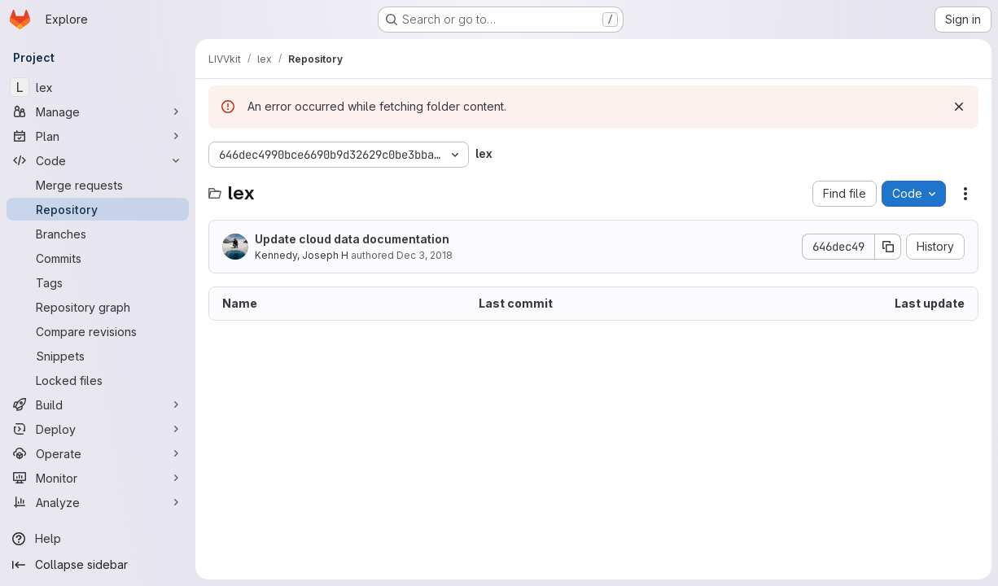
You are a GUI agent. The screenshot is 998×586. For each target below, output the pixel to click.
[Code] (98, 160)
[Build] (98, 404)
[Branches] (98, 233)
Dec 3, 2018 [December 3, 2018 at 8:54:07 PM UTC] (424, 255)
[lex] (98, 87)
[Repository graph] (98, 306)
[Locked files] (98, 380)
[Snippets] (98, 355)
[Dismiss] (959, 106)
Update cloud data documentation (352, 239)
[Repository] (98, 209)
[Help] (98, 538)
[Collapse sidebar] (98, 564)
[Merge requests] (98, 184)
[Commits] (98, 258)
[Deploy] (98, 429)
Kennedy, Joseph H (301, 255)
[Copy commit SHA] (888, 247)
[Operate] (98, 453)
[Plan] (98, 136)
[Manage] (98, 111)
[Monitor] (98, 477)
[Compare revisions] (98, 331)
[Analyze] (98, 502)
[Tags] (98, 282)
